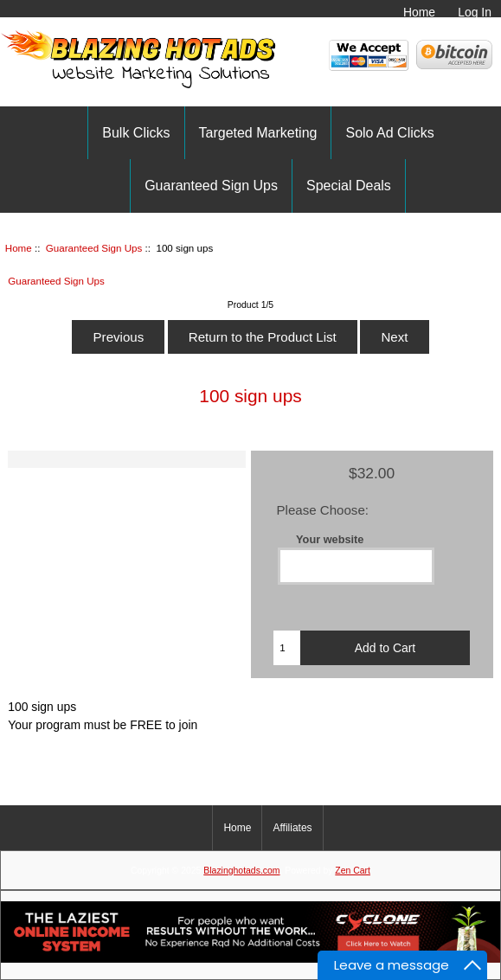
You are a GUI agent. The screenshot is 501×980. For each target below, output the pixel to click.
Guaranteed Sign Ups (94, 247)
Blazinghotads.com (241, 870)
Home (419, 12)
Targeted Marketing (258, 132)
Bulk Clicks (136, 132)
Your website (329, 539)
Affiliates (292, 828)
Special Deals (348, 185)
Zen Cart (352, 870)
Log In (474, 12)
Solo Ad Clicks (389, 132)
